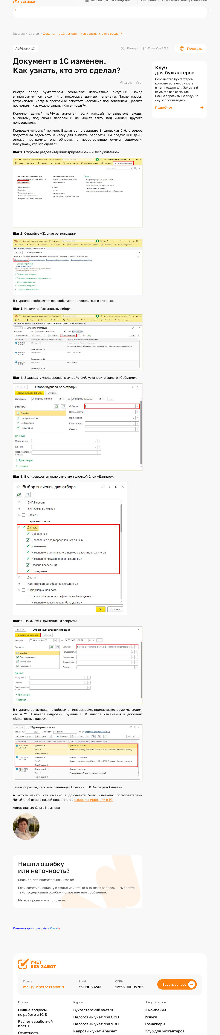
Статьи (34, 33)
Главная (19, 33)
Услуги (151, 1017)
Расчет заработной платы (35, 1023)
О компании (155, 1010)
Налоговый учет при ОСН (96, 1017)
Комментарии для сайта (36, 928)
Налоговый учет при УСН (96, 1024)
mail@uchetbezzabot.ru (44, 987)
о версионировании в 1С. (93, 799)
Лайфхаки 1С (25, 48)
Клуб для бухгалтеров (165, 1031)
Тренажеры (155, 1024)
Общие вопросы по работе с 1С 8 (32, 1012)
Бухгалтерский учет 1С (94, 1010)
